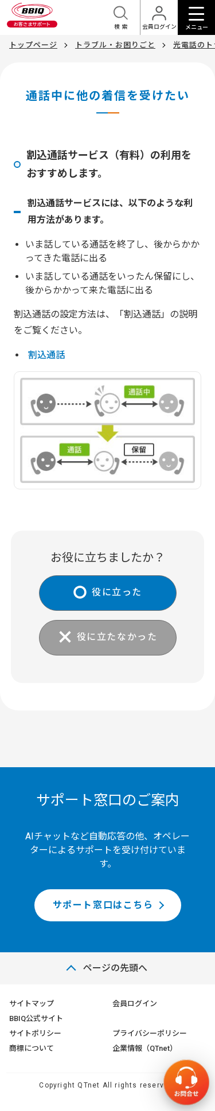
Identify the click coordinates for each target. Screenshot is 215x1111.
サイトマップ (31, 1003)
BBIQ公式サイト (36, 1018)
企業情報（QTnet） (144, 1048)
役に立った (117, 592)
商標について (31, 1048)
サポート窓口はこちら (103, 905)
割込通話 (46, 355)
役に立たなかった (117, 637)
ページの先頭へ (115, 968)
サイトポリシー (35, 1033)
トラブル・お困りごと (115, 45)
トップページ (33, 45)
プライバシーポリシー (149, 1033)
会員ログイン (134, 1003)
